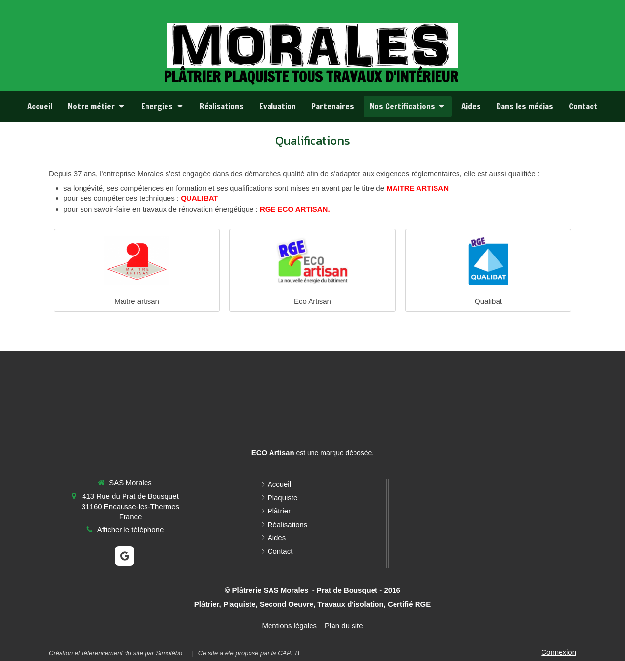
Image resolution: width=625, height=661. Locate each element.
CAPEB (288, 653)
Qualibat (488, 301)
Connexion (558, 652)
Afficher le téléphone (130, 529)
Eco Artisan (312, 301)
